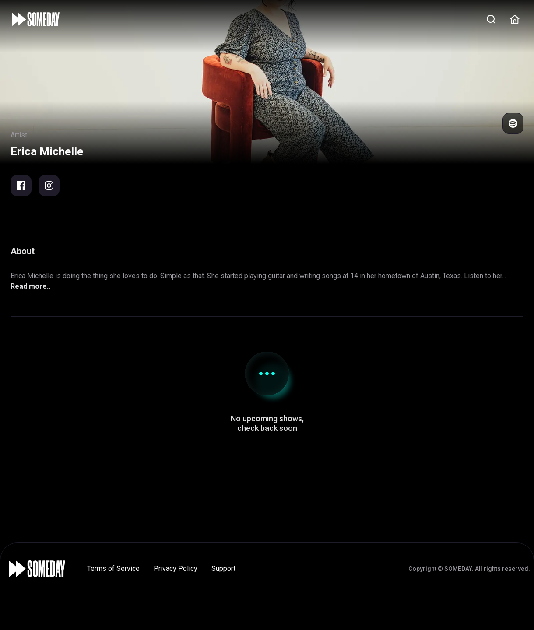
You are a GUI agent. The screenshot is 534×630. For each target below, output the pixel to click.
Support (223, 568)
